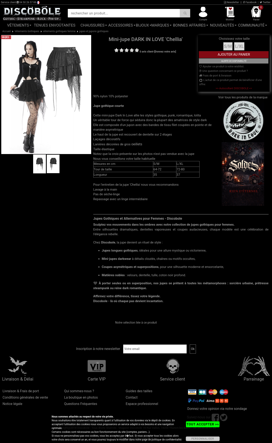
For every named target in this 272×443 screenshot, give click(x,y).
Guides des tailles (139, 391)
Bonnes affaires (189, 25)
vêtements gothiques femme (59, 31)
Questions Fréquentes (80, 404)
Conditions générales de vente (25, 397)
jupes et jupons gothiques (94, 31)
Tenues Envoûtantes (54, 25)
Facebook (249, 2)
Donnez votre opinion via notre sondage (217, 409)
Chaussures (93, 25)
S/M (228, 46)
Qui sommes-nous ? (79, 391)
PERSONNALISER (202, 438)
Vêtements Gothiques (27, 31)
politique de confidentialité (166, 439)
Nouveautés (222, 25)
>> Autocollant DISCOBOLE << (234, 88)
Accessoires (120, 25)
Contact (132, 397)
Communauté (251, 25)
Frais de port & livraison (215, 75)
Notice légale (12, 404)
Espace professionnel (142, 404)
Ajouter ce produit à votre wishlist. (221, 66)
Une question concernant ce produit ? (223, 70)
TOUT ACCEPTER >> (203, 424)
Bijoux (142, 25)
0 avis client (146, 51)
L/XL (239, 46)
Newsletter (231, 2)
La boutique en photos (81, 397)
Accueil (6, 31)
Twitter (265, 2)
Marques (160, 25)
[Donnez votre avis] (165, 51)
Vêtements (18, 25)
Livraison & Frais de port (21, 391)
